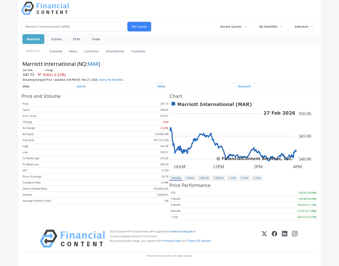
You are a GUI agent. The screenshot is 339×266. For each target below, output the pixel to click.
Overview (55, 51)
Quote (81, 86)
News (73, 51)
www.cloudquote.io (183, 231)
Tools (95, 39)
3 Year (244, 177)
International (115, 51)
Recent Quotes (231, 26)
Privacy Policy (172, 241)
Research (244, 86)
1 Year (232, 177)
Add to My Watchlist (111, 80)
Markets (33, 39)
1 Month (204, 177)
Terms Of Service (199, 241)
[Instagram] (294, 238)
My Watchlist (268, 26)
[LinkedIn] (284, 238)
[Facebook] (274, 238)
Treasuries (138, 51)
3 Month (219, 177)
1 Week (190, 177)
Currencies (91, 51)
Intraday (176, 177)
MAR (93, 63)
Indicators (302, 26)
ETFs (76, 39)
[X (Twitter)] (264, 238)
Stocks (56, 39)
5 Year (257, 177)
